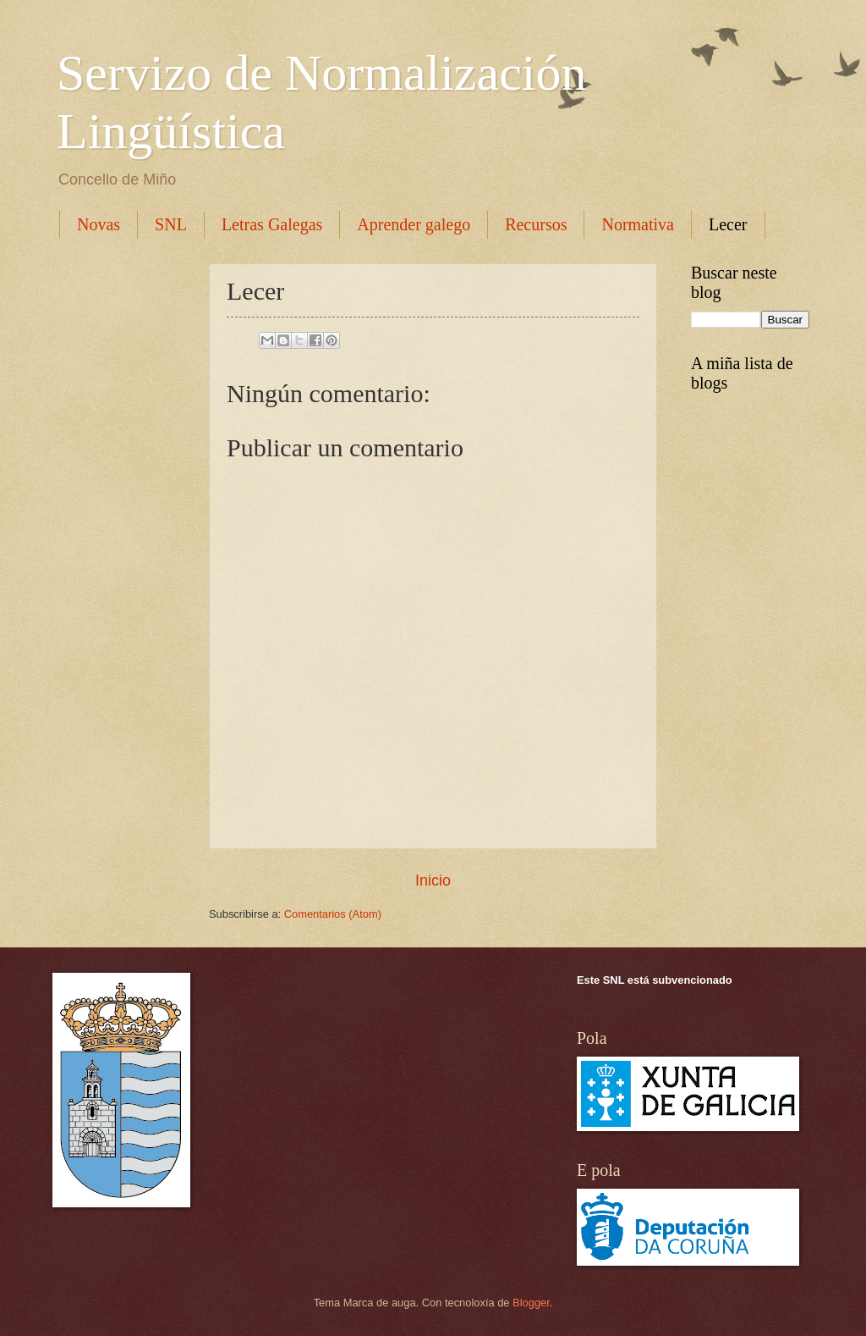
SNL (171, 224)
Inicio (433, 880)
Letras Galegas (272, 224)
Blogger (531, 1302)
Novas (98, 224)
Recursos (536, 224)
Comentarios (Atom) (332, 914)
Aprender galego (413, 224)
